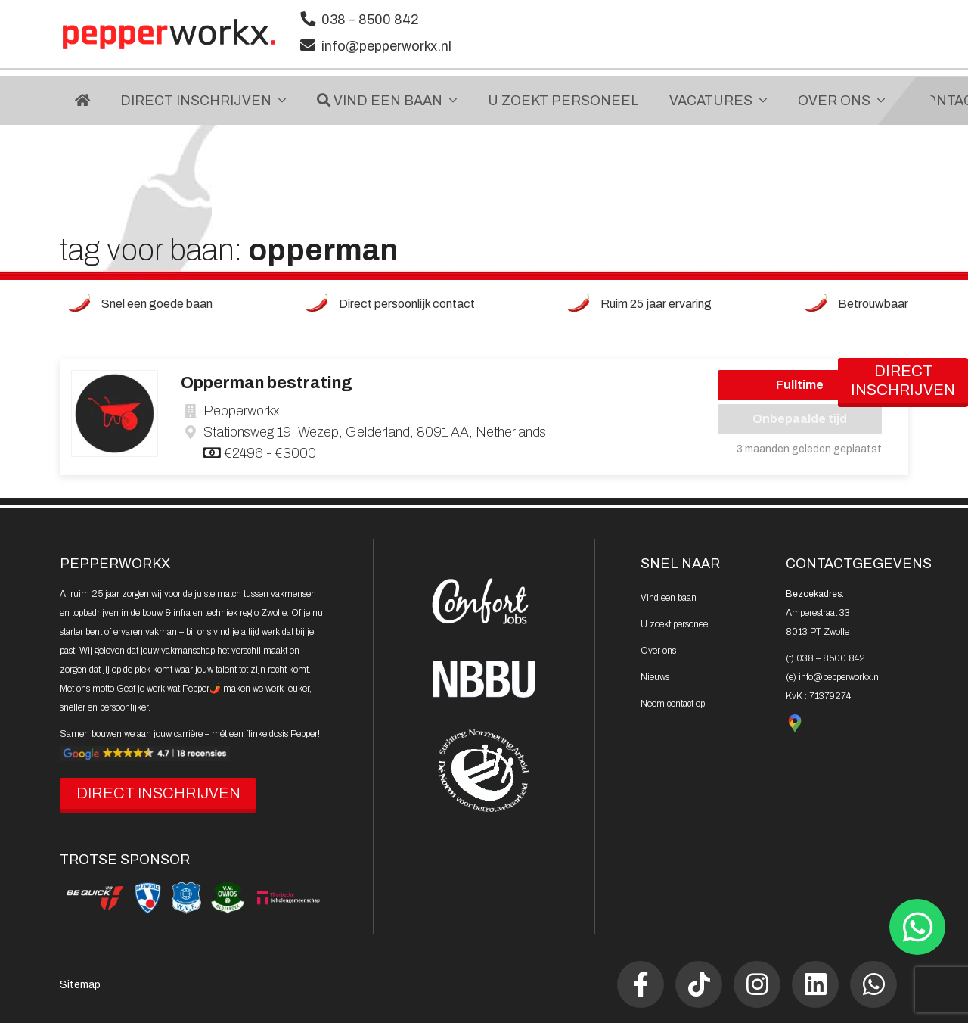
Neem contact (673, 703)
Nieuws (655, 677)
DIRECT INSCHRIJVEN (158, 793)
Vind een (669, 597)
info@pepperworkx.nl (386, 46)
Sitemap (80, 984)
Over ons (658, 650)
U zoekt (675, 624)
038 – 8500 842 (370, 19)
